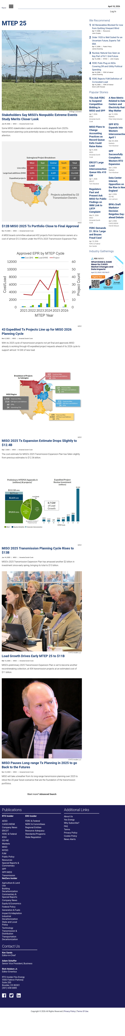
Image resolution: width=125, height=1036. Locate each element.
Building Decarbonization (10, 890)
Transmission (8, 875)
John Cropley (96, 33)
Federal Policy (8, 906)
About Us (68, 816)
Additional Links (76, 810)
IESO (4, 837)
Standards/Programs (35, 834)
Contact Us (11, 946)
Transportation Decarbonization (10, 938)
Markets (112, 117)
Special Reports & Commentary (10, 864)
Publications (12, 810)
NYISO (105, 59)
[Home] (4, 8)
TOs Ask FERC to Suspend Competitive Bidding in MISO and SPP (97, 104)
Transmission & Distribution (9, 932)
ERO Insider (31, 816)
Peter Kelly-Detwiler (115, 119)
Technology (7, 928)
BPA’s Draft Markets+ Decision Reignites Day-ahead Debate (117, 211)
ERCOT (91, 181)
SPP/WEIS (7, 872)
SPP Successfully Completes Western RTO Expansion (116, 157)
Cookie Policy (70, 836)
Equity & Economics (11, 903)
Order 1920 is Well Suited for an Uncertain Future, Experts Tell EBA (107, 40)
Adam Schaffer (9, 960)
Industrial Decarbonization (10, 917)
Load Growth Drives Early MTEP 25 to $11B (33, 656)
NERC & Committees (35, 824)
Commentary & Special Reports (9, 895)
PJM (4, 853)
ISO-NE (111, 197)
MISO (15, 124)
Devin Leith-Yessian (98, 87)
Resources (106, 31)
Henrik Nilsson (114, 226)
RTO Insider (7, 816)
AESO (4, 821)
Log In (113, 11)
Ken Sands (93, 246)
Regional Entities (33, 827)
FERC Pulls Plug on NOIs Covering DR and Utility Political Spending (107, 66)
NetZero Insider (9, 878)
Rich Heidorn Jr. (10, 969)
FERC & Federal (108, 72)
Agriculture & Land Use (11, 884)
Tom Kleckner (94, 184)
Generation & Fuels (11, 910)
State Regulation (33, 837)
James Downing (97, 49)
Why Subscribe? (71, 823)
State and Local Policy (9, 923)
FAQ (66, 826)
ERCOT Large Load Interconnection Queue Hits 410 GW (98, 169)
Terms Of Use (82, 1011)
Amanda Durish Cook (26, 124)
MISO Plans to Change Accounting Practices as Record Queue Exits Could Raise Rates (97, 136)
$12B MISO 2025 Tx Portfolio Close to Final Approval (40, 226)
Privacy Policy (70, 832)
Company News (9, 827)
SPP (4, 869)
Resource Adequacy (34, 830)
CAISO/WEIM (113, 223)
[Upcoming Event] (106, 272)
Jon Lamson (113, 199)
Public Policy (107, 46)
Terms (67, 829)
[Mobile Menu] (11, 8)
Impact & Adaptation (12, 913)
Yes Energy (69, 819)
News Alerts (70, 839)
